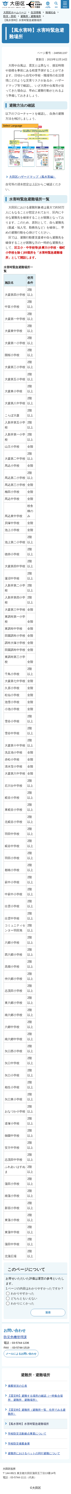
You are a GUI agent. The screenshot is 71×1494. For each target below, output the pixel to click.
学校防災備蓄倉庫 (19, 1443)
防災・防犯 (9, 16)
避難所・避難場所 (30, 16)
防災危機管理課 (15, 1337)
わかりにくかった (22, 1303)
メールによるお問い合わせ (21, 1353)
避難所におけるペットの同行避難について (34, 1453)
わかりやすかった (22, 1293)
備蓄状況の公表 (17, 1385)
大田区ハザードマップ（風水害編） (32, 176)
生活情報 (36, 12)
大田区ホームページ (14, 12)
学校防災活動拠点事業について (27, 1433)
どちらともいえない (24, 1298)
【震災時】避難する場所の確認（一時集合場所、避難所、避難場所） (35, 1398)
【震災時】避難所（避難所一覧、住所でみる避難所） (37, 1412)
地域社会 (50, 12)
